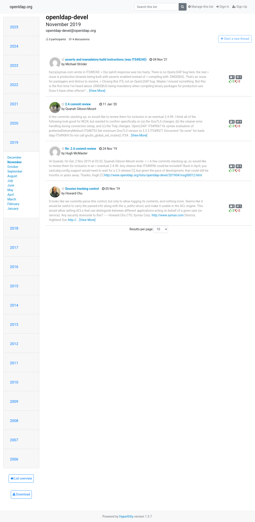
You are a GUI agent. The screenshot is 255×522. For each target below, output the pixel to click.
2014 (14, 305)
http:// (72, 220)
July (10, 180)
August (12, 176)
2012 (14, 344)
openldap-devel (67, 17)
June (11, 185)
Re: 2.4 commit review (79, 148)
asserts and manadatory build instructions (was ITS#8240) (104, 59)
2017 (14, 247)
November (15, 162)
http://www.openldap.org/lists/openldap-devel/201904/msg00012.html (153, 175)
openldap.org (21, 7)
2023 (14, 65)
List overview (21, 478)
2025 (14, 27)
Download (21, 494)
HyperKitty (126, 516)
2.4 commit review (76, 104)
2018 (14, 228)
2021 (14, 104)
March (12, 199)
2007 (14, 440)
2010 (14, 382)
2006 (14, 459)
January (13, 208)
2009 (14, 401)
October (13, 167)
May (10, 190)
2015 (14, 286)
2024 (14, 46)
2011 (14, 363)
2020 (14, 123)
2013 (14, 324)
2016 (14, 267)
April (11, 194)
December (15, 157)
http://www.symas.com (168, 215)
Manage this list (200, 6)
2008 (14, 420)
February (13, 204)
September (15, 171)
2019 (14, 142)
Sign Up (239, 6)
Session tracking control (80, 188)
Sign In (222, 6)
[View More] (97, 90)
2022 (14, 85)
